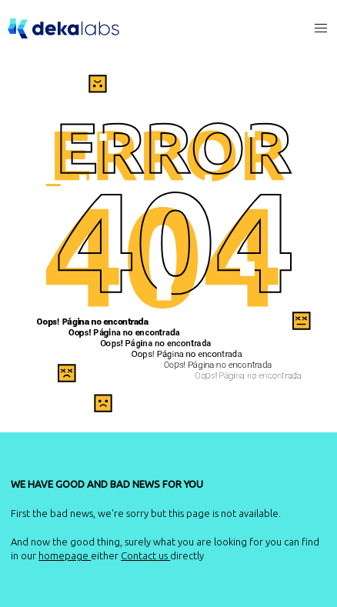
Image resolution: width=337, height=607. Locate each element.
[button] (321, 28)
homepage (64, 555)
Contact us (145, 555)
